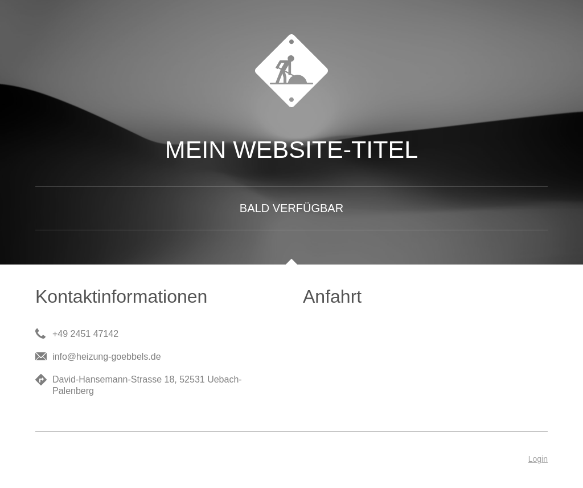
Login (538, 458)
